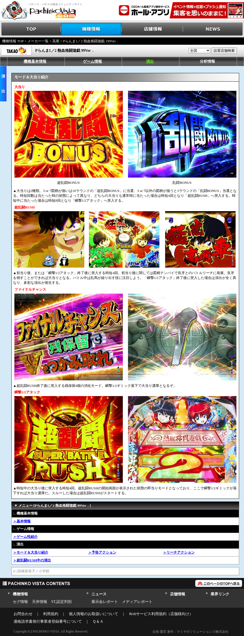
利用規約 (50, 614)
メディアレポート (137, 602)
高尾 (55, 41)
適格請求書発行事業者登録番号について (48, 621)
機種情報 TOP (13, 41)
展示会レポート (104, 602)
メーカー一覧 (38, 41)
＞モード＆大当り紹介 (30, 552)
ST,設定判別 (61, 602)
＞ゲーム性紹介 (25, 537)
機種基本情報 (35, 61)
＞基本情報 (22, 521)
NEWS (213, 29)
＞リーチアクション (179, 552)
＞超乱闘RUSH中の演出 (32, 560)
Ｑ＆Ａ (98, 621)
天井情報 (39, 602)
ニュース (98, 594)
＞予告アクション (102, 552)
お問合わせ (23, 614)
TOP (30, 29)
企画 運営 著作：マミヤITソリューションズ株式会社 (190, 632)
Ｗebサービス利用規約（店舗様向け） (161, 614)
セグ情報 (20, 602)
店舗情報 (152, 29)
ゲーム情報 (92, 61)
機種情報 (91, 29)
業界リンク (220, 594)
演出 (150, 61)
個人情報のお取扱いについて (93, 614)
